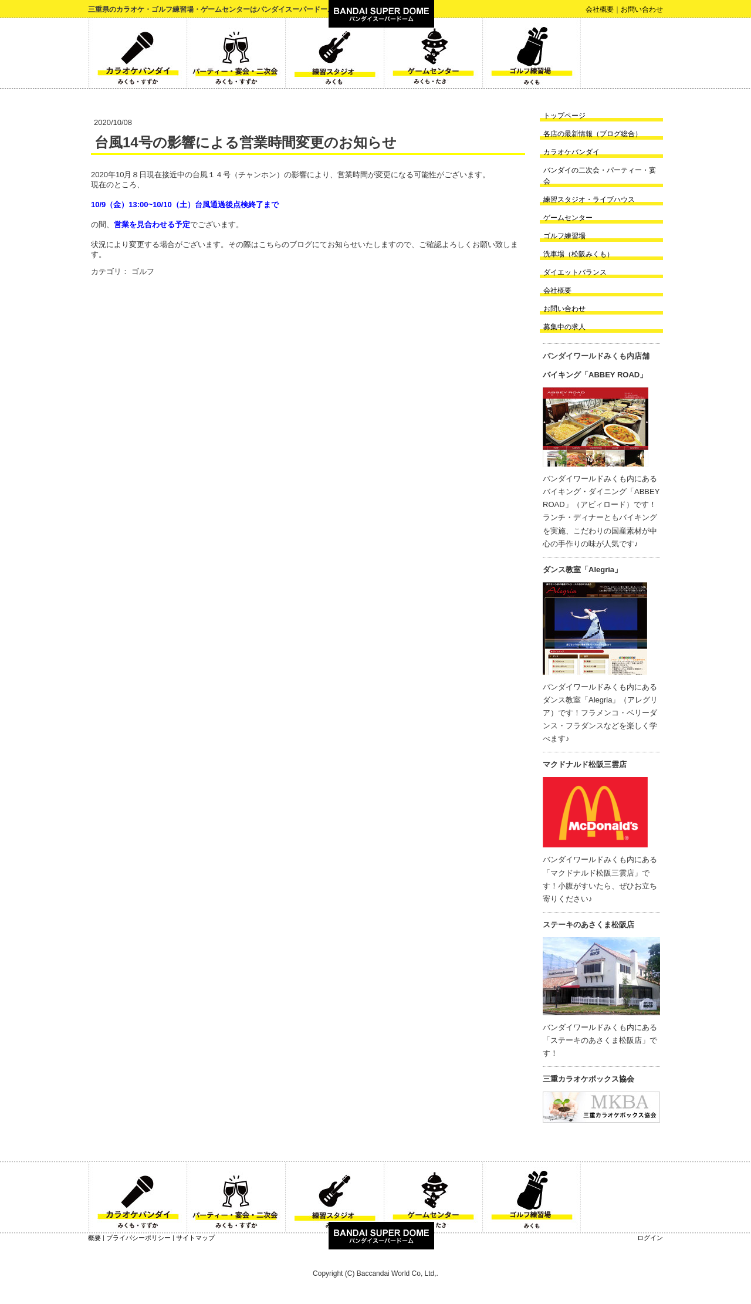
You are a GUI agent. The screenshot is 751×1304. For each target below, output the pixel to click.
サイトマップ (195, 1237)
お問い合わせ (642, 9)
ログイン (650, 1237)
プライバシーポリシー (138, 1237)
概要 (94, 1237)
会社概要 (600, 9)
